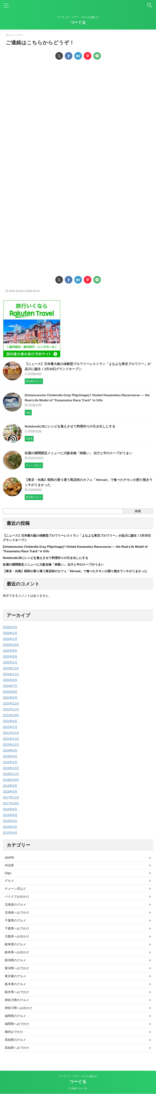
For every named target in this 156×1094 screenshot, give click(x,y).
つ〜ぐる (78, 22)
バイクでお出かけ (17, 904)
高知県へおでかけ (17, 1055)
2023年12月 (11, 711)
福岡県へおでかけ (17, 1031)
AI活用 (9, 872)
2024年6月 (10, 699)
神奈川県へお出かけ (18, 1015)
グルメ (9, 888)
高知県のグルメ (15, 1047)
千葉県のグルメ (15, 928)
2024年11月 (11, 681)
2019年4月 (10, 764)
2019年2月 (10, 769)
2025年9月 (10, 658)
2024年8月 (10, 687)
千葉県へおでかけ (17, 936)
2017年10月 (11, 811)
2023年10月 (11, 722)
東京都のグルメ (15, 983)
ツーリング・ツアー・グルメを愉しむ (78, 1076)
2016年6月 (10, 816)
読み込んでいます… (66, 166)
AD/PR (9, 865)
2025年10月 (11, 652)
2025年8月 (10, 664)
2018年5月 (10, 793)
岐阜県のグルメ (15, 951)
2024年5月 (10, 705)
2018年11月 (11, 781)
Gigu (8, 880)
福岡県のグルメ (15, 1023)
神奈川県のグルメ (17, 1007)
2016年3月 (10, 834)
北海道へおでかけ (17, 920)
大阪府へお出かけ (17, 944)
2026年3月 (10, 634)
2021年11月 (11, 746)
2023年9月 (10, 728)
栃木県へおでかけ (17, 999)
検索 (138, 511)
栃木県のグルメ (15, 991)
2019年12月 (11, 752)
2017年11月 (11, 805)
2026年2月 (10, 640)
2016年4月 (10, 828)
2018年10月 (11, 787)
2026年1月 (10, 646)
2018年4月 (10, 799)
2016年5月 (10, 822)
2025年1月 (10, 670)
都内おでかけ (14, 1039)
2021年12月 (11, 740)
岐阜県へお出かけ (17, 959)
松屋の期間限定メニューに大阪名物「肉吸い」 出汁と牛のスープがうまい (82, 453)
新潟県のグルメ (15, 967)
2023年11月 (11, 717)
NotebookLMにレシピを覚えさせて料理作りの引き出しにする (73, 426)
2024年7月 (10, 693)
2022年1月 (10, 734)
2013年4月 (10, 840)
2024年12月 (11, 675)
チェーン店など (15, 896)
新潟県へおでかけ (17, 975)
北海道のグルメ (15, 912)
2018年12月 (11, 775)
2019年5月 (10, 758)
